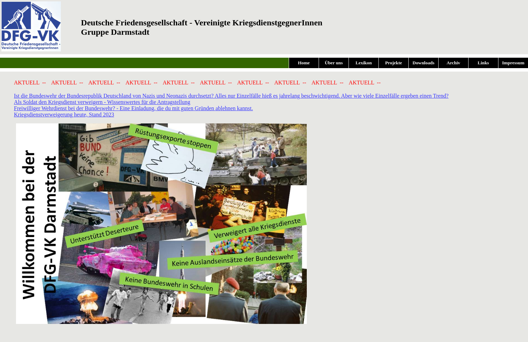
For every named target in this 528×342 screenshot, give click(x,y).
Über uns (334, 62)
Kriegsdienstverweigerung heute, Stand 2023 (64, 114)
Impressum (513, 62)
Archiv (453, 62)
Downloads (423, 62)
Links (483, 62)
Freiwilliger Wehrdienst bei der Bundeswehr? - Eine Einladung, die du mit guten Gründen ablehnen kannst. (133, 108)
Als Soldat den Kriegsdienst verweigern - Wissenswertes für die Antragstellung (102, 102)
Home (304, 62)
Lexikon (363, 62)
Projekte (393, 62)
